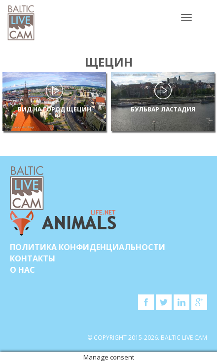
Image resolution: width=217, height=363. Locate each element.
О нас (22, 269)
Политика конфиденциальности (87, 247)
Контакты (32, 258)
